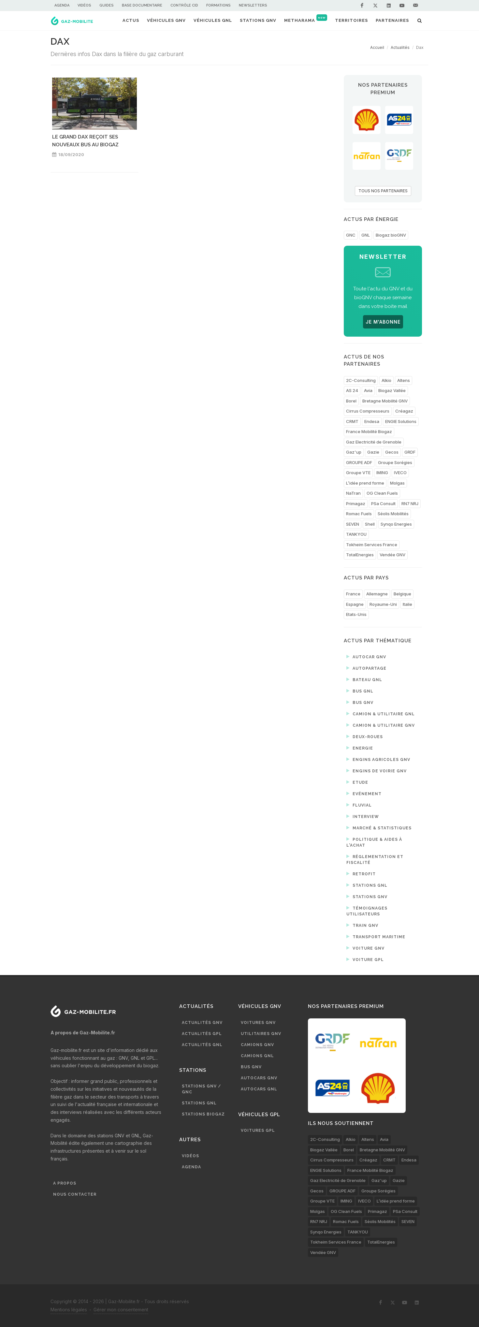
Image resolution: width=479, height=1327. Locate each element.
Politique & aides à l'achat (374, 842)
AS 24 (352, 390)
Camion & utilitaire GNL (380, 714)
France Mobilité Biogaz (369, 431)
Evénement (364, 793)
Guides (106, 5)
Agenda (61, 5)
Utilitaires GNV (261, 1033)
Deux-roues (364, 736)
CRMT (352, 421)
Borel (351, 400)
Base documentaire (142, 5)
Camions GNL (257, 1056)
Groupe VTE (358, 472)
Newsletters (253, 5)
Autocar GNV (366, 657)
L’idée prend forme (365, 483)
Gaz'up (353, 452)
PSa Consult (383, 503)
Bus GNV (359, 702)
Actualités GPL (202, 1033)
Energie (359, 748)
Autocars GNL (259, 1089)
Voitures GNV (258, 1022)
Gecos (392, 452)
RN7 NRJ (409, 503)
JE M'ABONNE (383, 322)
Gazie (373, 452)
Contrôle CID (184, 5)
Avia (368, 390)
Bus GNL (359, 691)
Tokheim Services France (371, 544)
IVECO (400, 472)
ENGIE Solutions (400, 421)
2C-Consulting (361, 380)
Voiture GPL (365, 959)
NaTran (353, 493)
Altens (403, 380)
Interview (362, 816)
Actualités (400, 47)
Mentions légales (69, 1309)
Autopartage (366, 668)
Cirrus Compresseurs (367, 411)
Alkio (386, 380)
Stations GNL (366, 885)
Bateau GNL (364, 679)
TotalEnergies (360, 554)
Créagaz (404, 411)
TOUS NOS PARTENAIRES (383, 190)
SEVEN (352, 524)
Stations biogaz (203, 1114)
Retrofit (361, 874)
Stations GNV (366, 896)
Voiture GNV (365, 948)
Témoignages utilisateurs (366, 910)
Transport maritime (375, 937)
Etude (357, 782)
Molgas (397, 483)
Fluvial (359, 805)
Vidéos (84, 5)
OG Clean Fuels (382, 493)
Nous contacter (74, 1194)
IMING (382, 472)
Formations (218, 5)
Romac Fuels (359, 513)
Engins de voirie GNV (376, 771)
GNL (365, 235)
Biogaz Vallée (392, 390)
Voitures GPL (258, 1130)
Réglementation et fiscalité (374, 859)
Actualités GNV (202, 1022)
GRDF (409, 452)
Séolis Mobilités (393, 513)
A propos (64, 1183)
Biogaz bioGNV (391, 235)
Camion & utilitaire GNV (380, 725)
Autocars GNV (259, 1078)
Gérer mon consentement (121, 1309)
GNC (351, 235)
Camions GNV (257, 1045)
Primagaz (355, 503)
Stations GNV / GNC (201, 1089)
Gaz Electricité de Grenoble (373, 442)
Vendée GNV (392, 554)
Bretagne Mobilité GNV (385, 400)
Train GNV (362, 925)
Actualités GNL (202, 1045)
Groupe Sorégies (395, 462)
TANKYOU (356, 534)
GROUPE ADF (359, 462)
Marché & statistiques (379, 828)
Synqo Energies (396, 524)
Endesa (371, 421)
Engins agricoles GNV (378, 759)
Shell (370, 524)
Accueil (377, 47)
